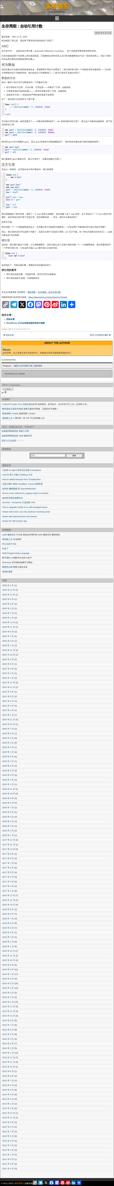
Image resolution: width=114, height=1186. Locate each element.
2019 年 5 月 (8, 770)
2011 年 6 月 (8, 1164)
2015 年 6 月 (8, 979)
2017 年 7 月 (8, 863)
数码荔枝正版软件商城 (12, 409)
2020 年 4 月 (8, 743)
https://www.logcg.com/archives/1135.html (47, 297)
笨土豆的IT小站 (9, 544)
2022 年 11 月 (8, 650)
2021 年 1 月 (8, 715)
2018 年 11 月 (8, 789)
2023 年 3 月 (8, 641)
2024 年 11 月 (8, 627)
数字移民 (6, 558)
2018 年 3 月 (8, 826)
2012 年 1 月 (8, 1154)
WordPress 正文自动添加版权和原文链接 (25, 323)
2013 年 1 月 (8, 1108)
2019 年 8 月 (8, 756)
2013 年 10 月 (8, 1067)
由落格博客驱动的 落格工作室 (15, 431)
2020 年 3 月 (8, 747)
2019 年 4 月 (8, 775)
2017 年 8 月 (8, 858)
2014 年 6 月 (8, 1029)
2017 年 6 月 (8, 867)
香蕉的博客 (7, 571)
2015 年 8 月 (8, 969)
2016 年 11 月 (8, 900)
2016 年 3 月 (8, 937)
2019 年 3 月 (8, 780)
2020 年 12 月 (8, 719)
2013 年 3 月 (8, 1099)
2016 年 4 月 (8, 932)
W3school (6, 562)
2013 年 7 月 (8, 1080)
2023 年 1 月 (8, 645)
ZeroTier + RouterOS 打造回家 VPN (18, 502)
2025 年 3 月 (8, 608)
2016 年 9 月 (8, 909)
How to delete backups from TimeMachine (21, 479)
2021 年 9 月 (8, 692)
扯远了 (5, 548)
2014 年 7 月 (8, 1025)
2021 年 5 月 (8, 696)
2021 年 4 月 (8, 701)
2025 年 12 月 (8, 590)
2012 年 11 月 (8, 1117)
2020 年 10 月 (8, 724)
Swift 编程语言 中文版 (12, 534)
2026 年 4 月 (8, 585)
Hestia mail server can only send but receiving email (26, 512)
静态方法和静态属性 (99, 335)
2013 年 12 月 (8, 1057)
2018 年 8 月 (8, 803)
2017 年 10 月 (8, 849)
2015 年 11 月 (8, 955)
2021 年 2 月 (8, 710)
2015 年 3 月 (8, 992)
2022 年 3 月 (8, 668)
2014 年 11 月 (8, 1011)
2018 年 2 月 (8, 830)
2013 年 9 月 (8, 1071)
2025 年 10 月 (8, 594)
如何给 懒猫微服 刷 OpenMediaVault (19, 488)
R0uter (7, 349)
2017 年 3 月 (8, 881)
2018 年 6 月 (8, 812)
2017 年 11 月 (8, 844)
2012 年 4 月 (8, 1141)
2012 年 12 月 (8, 1113)
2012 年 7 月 (8, 1131)
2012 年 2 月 (8, 1150)
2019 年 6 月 (8, 766)
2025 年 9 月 (8, 599)
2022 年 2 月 (8, 673)
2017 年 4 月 (8, 877)
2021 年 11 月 (8, 687)
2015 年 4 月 (8, 988)
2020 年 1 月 (8, 752)
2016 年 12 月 (8, 895)
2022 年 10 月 (8, 655)
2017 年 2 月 (8, 886)
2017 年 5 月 (8, 872)
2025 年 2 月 (8, 613)
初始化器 (10, 319)
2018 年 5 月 (8, 817)
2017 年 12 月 (8, 840)
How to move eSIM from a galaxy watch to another (25, 493)
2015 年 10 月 (8, 960)
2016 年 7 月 (8, 918)
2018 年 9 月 (8, 798)
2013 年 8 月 (8, 1076)
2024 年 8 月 (8, 631)
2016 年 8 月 (8, 914)
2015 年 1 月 (8, 1002)
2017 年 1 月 (8, 891)
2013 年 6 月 (8, 1085)
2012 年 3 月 (8, 1145)
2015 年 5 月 (8, 983)
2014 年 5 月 (8, 1034)
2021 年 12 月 (8, 682)
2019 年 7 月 (8, 761)
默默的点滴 (7, 567)
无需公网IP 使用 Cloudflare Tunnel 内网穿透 (22, 484)
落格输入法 (7, 539)
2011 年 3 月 (8, 1168)
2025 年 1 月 (8, 617)
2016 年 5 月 (8, 928)
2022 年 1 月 (8, 678)
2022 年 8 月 (8, 664)
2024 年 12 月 (8, 622)
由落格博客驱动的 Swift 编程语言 (17, 436)
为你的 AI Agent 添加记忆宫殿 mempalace (21, 470)
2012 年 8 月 (8, 1127)
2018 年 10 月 (8, 793)
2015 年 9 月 (8, 965)
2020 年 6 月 (8, 733)
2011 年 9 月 (8, 1159)
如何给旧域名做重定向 (12, 498)
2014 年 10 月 (8, 1016)
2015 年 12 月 (8, 951)
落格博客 (57, 6)
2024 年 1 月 (8, 636)
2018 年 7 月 (8, 807)
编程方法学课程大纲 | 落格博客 (28, 366)
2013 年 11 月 (8, 1062)
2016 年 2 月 (8, 941)
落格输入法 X (8, 418)
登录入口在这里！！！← (13, 440)
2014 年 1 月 (8, 1053)
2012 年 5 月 (8, 1136)
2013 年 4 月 (8, 1094)
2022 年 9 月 (8, 659)
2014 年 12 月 (8, 1006)
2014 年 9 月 (8, 1020)
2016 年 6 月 (8, 923)
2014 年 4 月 (8, 1039)
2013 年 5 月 (8, 1090)
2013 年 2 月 (8, 1104)
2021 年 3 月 (8, 705)
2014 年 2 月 (8, 1048)
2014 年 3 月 (8, 1043)
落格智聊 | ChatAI (10, 413)
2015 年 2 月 (8, 997)
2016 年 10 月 (8, 904)
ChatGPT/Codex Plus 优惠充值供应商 (19, 404)
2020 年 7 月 (8, 729)
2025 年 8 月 (8, 604)
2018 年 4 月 (8, 821)
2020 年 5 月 (8, 738)
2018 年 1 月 (8, 835)
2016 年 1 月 (8, 946)
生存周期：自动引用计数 (22, 26)
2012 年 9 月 (8, 1122)
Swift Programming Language (15, 553)
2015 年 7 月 (8, 974)
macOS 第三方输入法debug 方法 (17, 474)
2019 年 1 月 (8, 784)
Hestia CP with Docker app (14, 521)
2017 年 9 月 (8, 854)
